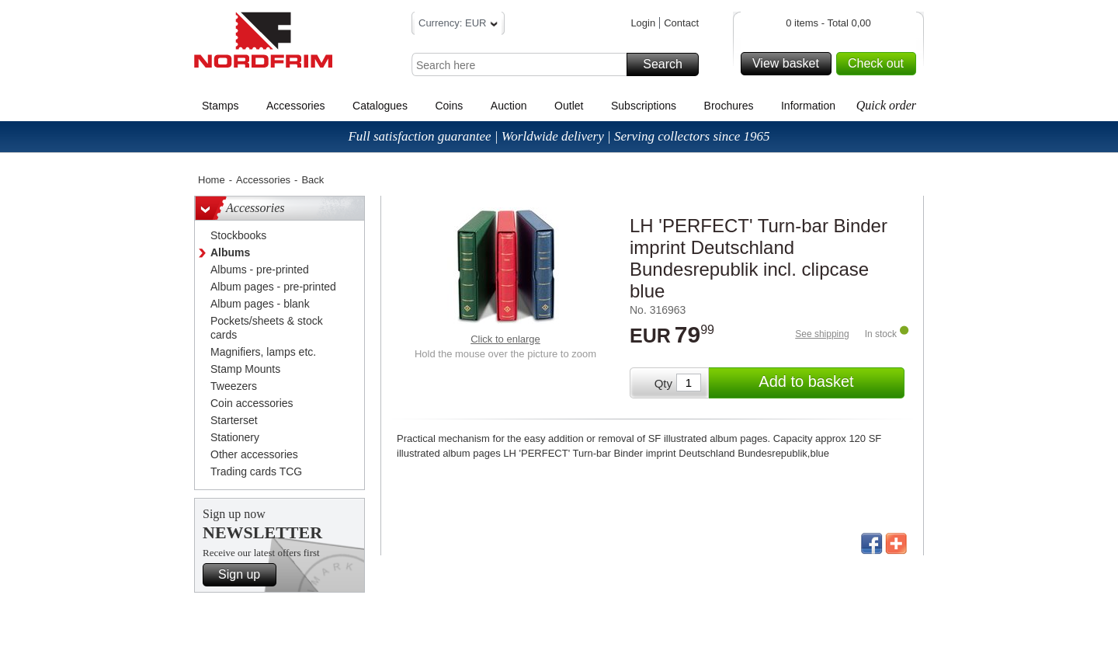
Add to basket (829, 382)
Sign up (245, 574)
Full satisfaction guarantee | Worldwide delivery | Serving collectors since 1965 (558, 136)
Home (211, 180)
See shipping (822, 334)
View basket (789, 63)
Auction (509, 105)
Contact (681, 23)
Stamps (220, 105)
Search (668, 64)
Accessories (295, 105)
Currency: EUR (458, 25)
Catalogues (380, 105)
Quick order (886, 105)
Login (642, 23)
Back (312, 180)
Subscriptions (643, 105)
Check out (879, 63)
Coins (449, 105)
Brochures (729, 105)
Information (808, 105)
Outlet (568, 105)
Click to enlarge (505, 339)
